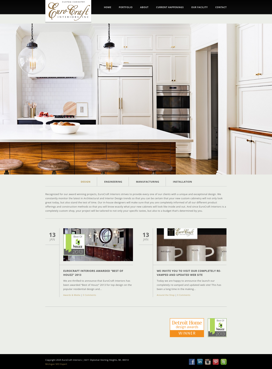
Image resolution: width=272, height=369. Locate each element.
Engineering (113, 181)
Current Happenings (170, 7)
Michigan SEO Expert (56, 364)
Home (107, 7)
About (144, 7)
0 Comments (89, 295)
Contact (221, 7)
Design (85, 181)
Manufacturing (147, 181)
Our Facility (199, 7)
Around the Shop (166, 295)
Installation (182, 181)
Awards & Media (71, 295)
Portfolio (126, 7)
